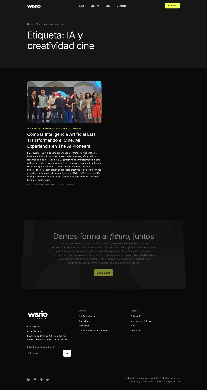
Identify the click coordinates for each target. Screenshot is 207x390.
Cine (29, 128)
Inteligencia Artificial (41, 128)
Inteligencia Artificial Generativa (67, 128)
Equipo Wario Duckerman (38, 184)
